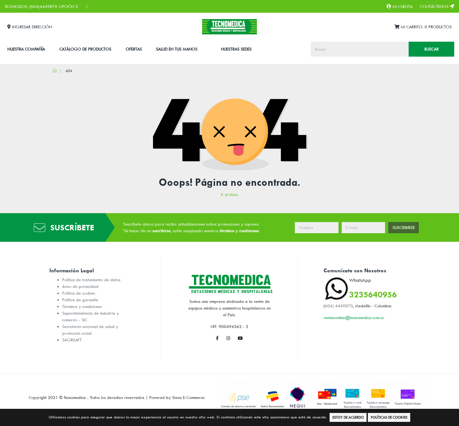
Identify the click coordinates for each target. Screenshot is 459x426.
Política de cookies (78, 293)
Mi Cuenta (399, 6)
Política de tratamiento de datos (91, 279)
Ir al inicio (229, 194)
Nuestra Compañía (26, 49)
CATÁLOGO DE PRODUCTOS (85, 49)
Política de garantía (80, 299)
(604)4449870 (43, 6)
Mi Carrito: (423, 27)
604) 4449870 (339, 305)
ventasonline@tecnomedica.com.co (354, 317)
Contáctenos (437, 6)
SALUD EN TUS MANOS (176, 49)
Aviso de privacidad (80, 286)
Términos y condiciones (82, 306)
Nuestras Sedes (236, 49)
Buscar (431, 49)
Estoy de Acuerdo (348, 417)
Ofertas (134, 49)
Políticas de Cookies (389, 417)
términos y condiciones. (240, 230)
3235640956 (373, 294)
